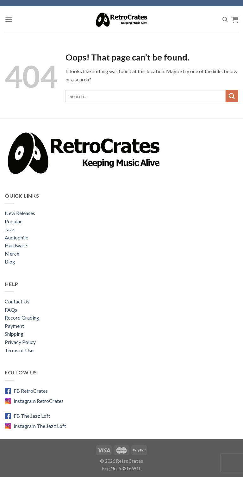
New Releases (20, 213)
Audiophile (16, 237)
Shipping (14, 334)
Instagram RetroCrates (39, 401)
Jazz (10, 229)
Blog (10, 261)
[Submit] (232, 96)
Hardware (16, 245)
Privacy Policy (20, 342)
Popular (13, 221)
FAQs (11, 310)
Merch (12, 254)
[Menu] (8, 19)
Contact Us (17, 301)
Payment (14, 326)
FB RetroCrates (31, 391)
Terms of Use (19, 350)
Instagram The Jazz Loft (40, 426)
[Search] (224, 19)
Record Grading (22, 318)
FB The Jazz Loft (32, 416)
